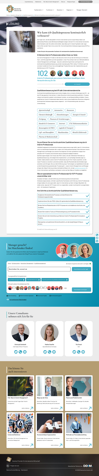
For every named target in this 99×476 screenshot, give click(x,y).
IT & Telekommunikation (78, 123)
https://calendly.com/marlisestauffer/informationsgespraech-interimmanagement (54, 352)
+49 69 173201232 (20, 352)
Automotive (58, 110)
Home (7, 15)
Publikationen (38, 1)
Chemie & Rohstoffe (45, 115)
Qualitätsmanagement (28, 15)
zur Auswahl (77, 84)
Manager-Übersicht (82, 10)
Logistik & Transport (66, 128)
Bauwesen (70, 110)
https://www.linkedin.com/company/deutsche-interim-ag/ (97, 241)
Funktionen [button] (49, 10)
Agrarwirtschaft (44, 110)
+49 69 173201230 (97, 235)
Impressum (24, 470)
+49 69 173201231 (78, 352)
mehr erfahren (28, 407)
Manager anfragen (71, 1)
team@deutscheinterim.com (97, 238)
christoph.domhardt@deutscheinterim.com (16, 352)
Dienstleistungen (63, 115)
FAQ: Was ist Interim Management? (51, 1)
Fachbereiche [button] (38, 10)
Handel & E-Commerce (47, 123)
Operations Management (16, 15)
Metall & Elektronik (79, 132)
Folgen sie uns (12, 465)
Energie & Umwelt (79, 115)
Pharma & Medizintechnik (48, 137)
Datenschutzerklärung (13, 470)
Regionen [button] (69, 10)
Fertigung (42, 119)
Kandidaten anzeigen (80, 289)
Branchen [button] (59, 10)
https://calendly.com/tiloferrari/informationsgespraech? (83, 352)
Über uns (63, 1)
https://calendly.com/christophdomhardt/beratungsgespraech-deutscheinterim (25, 352)
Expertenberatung (29, 1)
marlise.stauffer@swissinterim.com (45, 352)
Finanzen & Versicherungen (59, 119)
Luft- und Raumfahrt (46, 132)
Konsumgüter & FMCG (47, 128)
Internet (62, 123)
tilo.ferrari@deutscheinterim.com (74, 352)
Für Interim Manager (85, 1)
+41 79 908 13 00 (49, 352)
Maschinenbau (63, 132)
